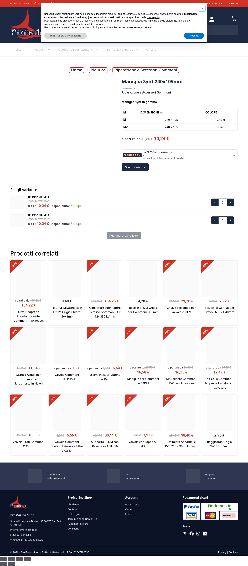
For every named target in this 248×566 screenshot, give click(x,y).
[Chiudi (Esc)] (27, 559)
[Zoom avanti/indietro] (3, 559)
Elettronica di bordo (122, 49)
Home (76, 69)
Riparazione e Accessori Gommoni (146, 69)
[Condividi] (19, 559)
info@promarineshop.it (23, 529)
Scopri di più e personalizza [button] (65, 35)
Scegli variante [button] (135, 167)
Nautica (43, 49)
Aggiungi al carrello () (124, 235)
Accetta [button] (194, 35)
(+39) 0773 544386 (19, 3)
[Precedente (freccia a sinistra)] (3, 564)
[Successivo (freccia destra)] (11, 564)
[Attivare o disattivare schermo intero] (11, 559)
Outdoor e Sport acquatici (78, 49)
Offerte (151, 49)
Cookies (233, 552)
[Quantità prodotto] (222, 202)
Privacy (222, 552)
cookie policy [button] (153, 17)
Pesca (21, 49)
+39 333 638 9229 (33, 539)
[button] (202, 8)
